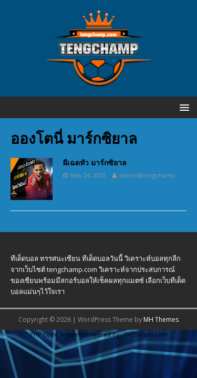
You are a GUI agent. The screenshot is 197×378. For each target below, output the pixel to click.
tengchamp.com (72, 269)
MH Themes (161, 319)
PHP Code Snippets (57, 334)
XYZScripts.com (146, 334)
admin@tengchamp (147, 175)
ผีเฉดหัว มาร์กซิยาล (95, 162)
